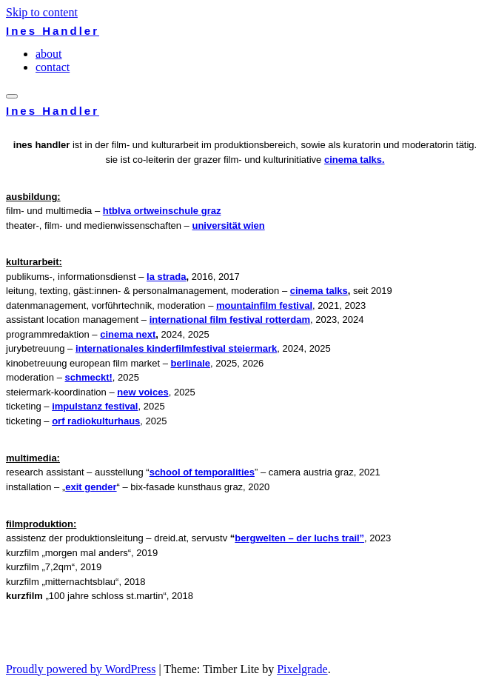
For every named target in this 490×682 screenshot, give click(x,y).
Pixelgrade (302, 669)
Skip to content (42, 12)
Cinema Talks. (354, 159)
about (49, 53)
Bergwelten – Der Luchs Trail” (299, 538)
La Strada (166, 276)
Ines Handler (52, 30)
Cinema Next (127, 334)
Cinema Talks (319, 290)
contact (53, 67)
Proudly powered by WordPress (80, 669)
